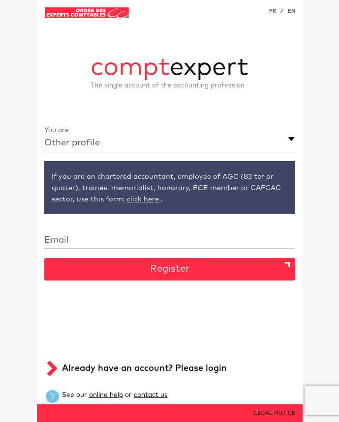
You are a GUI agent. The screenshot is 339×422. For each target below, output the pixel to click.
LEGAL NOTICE (274, 413)
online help (106, 395)
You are (56, 130)
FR (272, 11)
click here (144, 199)
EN (291, 11)
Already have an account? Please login (144, 368)
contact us (151, 395)
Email (56, 240)
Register (169, 269)
